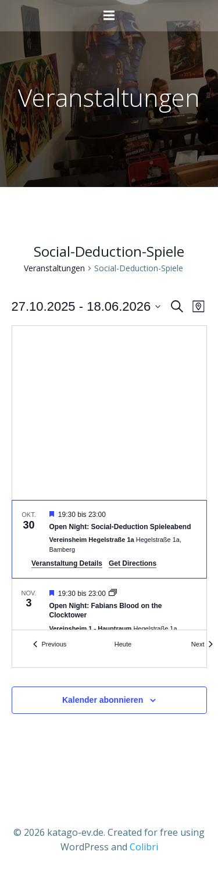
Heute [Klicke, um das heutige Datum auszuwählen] (123, 644)
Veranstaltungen (54, 268)
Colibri (144, 846)
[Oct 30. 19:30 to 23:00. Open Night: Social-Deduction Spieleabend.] (109, 539)
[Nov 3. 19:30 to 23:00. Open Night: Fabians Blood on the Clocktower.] (109, 616)
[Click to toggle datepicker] (86, 306)
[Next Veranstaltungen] (202, 644)
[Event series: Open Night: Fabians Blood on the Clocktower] (113, 593)
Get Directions (132, 563)
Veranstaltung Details (66, 563)
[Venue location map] (109, 413)
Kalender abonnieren (102, 700)
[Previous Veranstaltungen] (50, 644)
